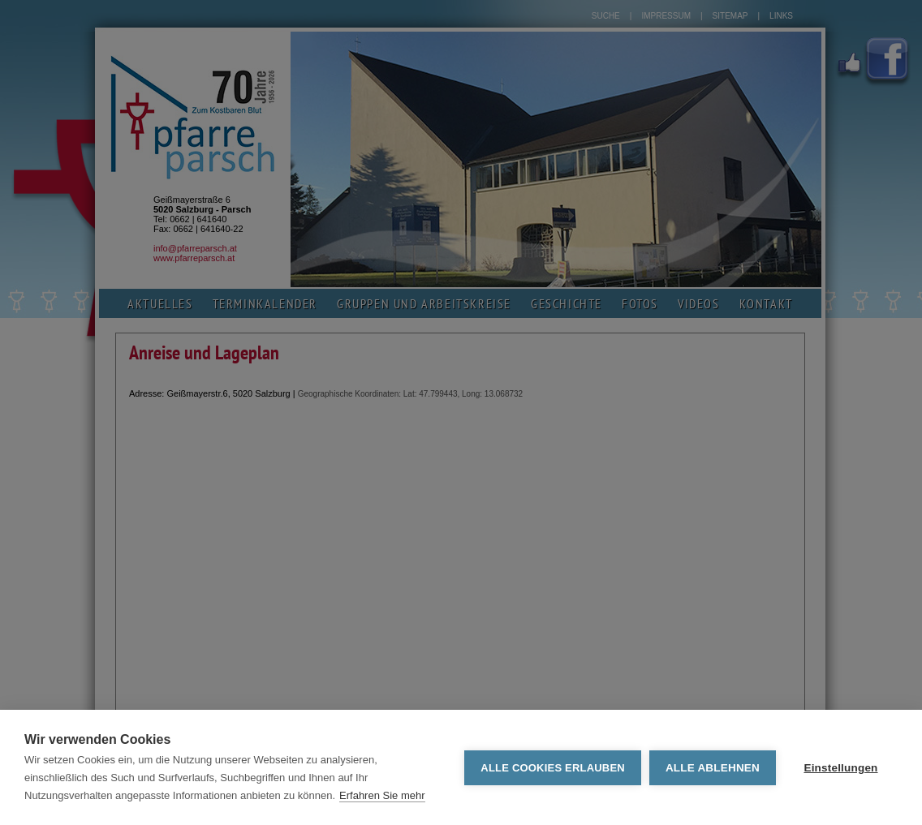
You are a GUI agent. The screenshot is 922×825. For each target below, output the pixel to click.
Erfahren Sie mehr (382, 795)
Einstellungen (840, 768)
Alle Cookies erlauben (552, 768)
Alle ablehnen (713, 768)
